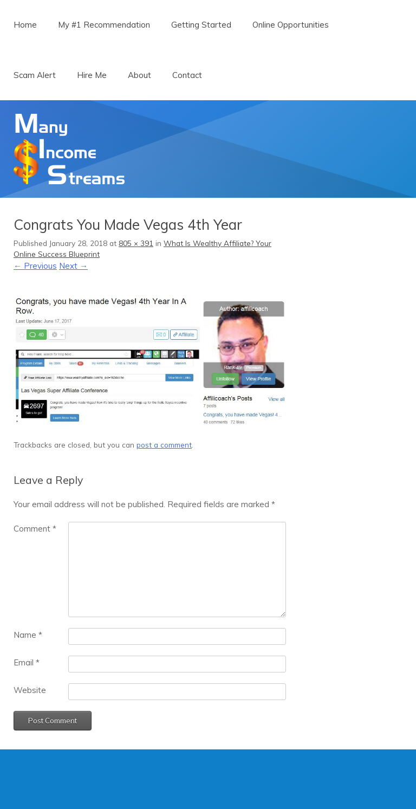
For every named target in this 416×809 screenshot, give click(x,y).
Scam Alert (35, 75)
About (139, 75)
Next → (73, 266)
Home (25, 25)
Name (28, 635)
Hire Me (92, 75)
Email (27, 662)
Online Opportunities (290, 25)
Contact (187, 75)
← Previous (35, 266)
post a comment (164, 444)
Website (30, 690)
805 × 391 (136, 243)
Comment (35, 528)
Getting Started (201, 25)
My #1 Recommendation (104, 25)
